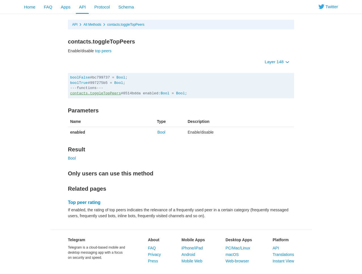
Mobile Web (192, 261)
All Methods (92, 25)
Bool (121, 77)
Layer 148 (277, 61)
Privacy (154, 254)
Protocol (102, 7)
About (153, 240)
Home (29, 7)
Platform (281, 240)
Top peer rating (84, 202)
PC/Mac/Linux (237, 248)
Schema (126, 7)
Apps (65, 7)
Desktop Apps (238, 240)
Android (188, 254)
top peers (103, 51)
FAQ (48, 7)
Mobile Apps (193, 240)
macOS (232, 254)
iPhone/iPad (192, 248)
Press (153, 261)
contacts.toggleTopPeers (125, 25)
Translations (283, 254)
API (82, 7)
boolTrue (79, 83)
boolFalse (80, 77)
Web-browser (237, 261)
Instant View (283, 261)
